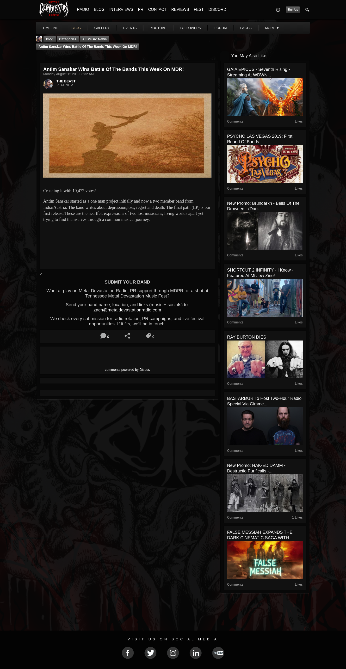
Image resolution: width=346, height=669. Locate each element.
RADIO (83, 9)
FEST (199, 9)
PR (140, 9)
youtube (158, 28)
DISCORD (217, 9)
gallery (102, 28)
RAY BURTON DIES (246, 337)
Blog (49, 39)
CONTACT (157, 9)
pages (246, 28)
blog (76, 28)
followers (190, 28)
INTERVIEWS (121, 9)
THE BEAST (65, 81)
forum (220, 28)
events (130, 28)
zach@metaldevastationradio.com (127, 309)
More (272, 28)
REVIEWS (180, 9)
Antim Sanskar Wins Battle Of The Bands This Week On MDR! (87, 47)
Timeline (50, 28)
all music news (94, 39)
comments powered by (127, 370)
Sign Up (292, 9)
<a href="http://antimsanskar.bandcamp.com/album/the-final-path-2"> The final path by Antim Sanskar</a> (127, 241)
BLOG (99, 9)
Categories (67, 39)
